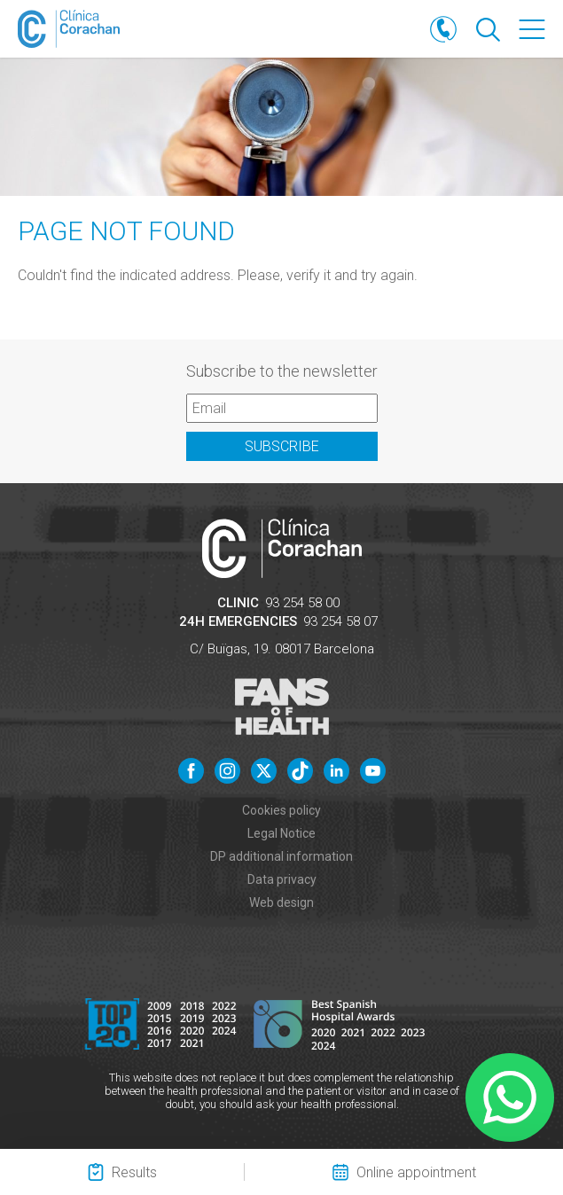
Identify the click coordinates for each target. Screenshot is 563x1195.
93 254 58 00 (302, 603)
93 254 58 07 (340, 621)
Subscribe (282, 446)
